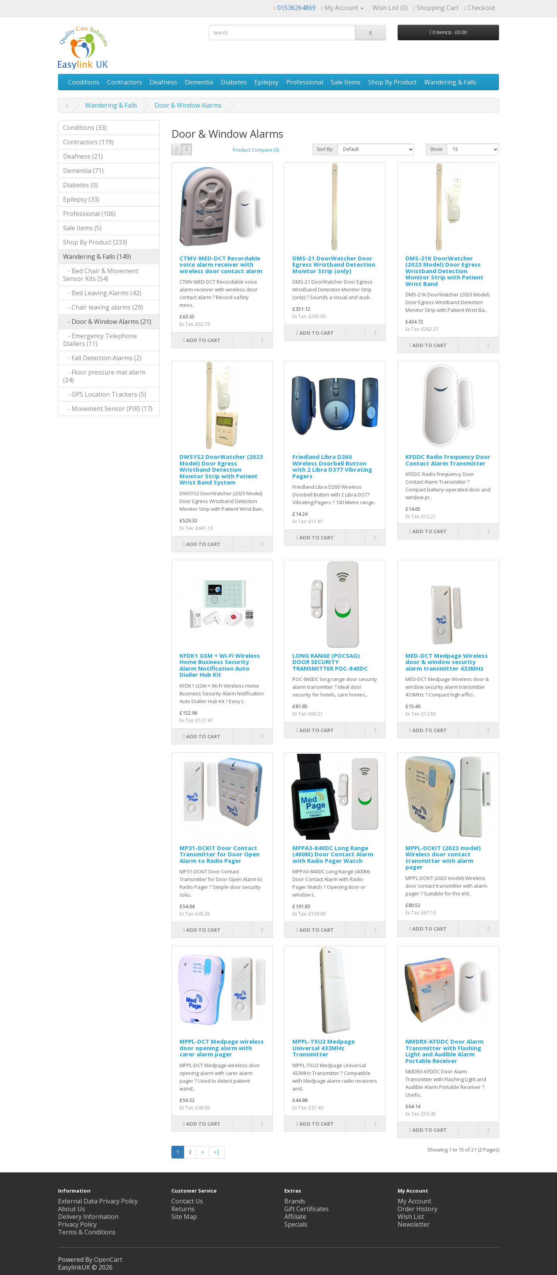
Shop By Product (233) (95, 242)
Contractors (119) (88, 142)
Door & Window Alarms (188, 105)
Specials (296, 1224)
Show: (436, 149)
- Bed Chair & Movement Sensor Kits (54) (100, 275)
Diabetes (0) (80, 185)
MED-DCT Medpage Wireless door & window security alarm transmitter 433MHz (446, 662)
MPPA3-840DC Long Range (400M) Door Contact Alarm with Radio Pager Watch (332, 854)
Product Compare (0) (256, 150)
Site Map (184, 1216)
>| (217, 1151)
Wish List (411, 1216)
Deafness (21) (83, 156)
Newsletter (414, 1224)
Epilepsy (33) (81, 199)
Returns (183, 1209)
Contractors (124, 82)
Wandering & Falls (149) (97, 256)
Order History (417, 1209)
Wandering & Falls (450, 82)
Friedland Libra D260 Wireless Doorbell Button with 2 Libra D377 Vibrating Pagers (332, 466)
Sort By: (325, 149)
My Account (414, 1201)
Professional (304, 82)
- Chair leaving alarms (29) (103, 307)
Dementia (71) (83, 170)
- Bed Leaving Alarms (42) (102, 293)
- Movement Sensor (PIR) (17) (107, 408)
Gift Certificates (306, 1209)
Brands (294, 1201)
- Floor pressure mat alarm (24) (104, 376)
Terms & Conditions (87, 1232)
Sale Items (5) (82, 228)
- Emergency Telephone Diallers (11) (100, 340)
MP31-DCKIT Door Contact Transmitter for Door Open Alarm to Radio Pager (219, 854)
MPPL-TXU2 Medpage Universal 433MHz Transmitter (323, 1047)
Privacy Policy (77, 1224)
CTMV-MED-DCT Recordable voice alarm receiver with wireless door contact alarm (220, 264)
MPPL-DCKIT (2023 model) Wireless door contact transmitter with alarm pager (443, 857)
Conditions (83, 82)
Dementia (199, 82)
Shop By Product (392, 82)
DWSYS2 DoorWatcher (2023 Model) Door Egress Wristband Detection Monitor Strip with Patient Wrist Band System (221, 469)
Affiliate (295, 1216)
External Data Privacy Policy (98, 1201)
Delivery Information (88, 1216)
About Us (71, 1209)
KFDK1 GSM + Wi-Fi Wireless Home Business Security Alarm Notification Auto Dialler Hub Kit (219, 665)
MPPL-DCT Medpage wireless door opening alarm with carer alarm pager (221, 1047)
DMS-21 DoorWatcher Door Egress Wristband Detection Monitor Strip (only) (333, 264)
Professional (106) (89, 213)
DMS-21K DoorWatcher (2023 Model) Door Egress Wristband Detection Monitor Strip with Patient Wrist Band (444, 271)
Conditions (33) (85, 127)
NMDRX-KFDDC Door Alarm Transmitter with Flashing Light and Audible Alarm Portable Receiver (444, 1050)
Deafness (163, 82)
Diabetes (234, 82)
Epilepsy (266, 82)
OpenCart (108, 1259)
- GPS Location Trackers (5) (104, 394)
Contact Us (187, 1201)
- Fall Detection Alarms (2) (102, 358)
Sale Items (346, 82)
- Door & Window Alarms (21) (107, 321)
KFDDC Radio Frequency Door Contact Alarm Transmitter (447, 460)
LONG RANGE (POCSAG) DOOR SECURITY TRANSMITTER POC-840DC (330, 662)
